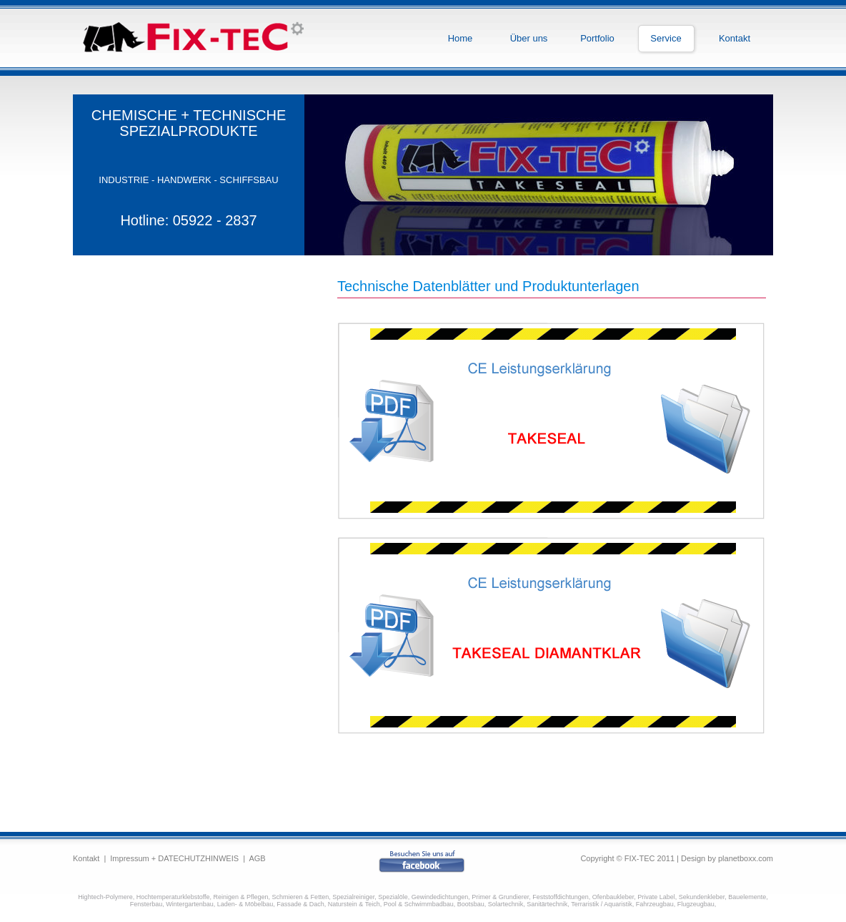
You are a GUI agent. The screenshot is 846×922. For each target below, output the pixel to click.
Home (460, 38)
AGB (257, 858)
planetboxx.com (745, 858)
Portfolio (597, 38)
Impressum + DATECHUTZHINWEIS (174, 858)
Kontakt (734, 38)
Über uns (529, 38)
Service (665, 38)
